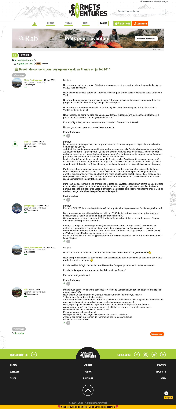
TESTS (85, 23)
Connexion (142, 23)
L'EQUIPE (161, 364)
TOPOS (68, 23)
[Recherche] (138, 11)
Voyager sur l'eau (24, 63)
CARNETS (88, 364)
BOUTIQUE (125, 23)
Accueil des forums (23, 60)
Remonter (19, 333)
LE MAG (50, 23)
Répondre (157, 334)
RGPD (163, 378)
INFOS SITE (161, 371)
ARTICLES (14, 371)
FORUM (103, 23)
